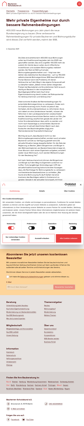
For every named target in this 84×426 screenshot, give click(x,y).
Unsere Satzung (12, 335)
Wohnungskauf (50, 309)
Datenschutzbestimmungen (31, 277)
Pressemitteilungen (40, 11)
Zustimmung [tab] (15, 191)
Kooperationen (49, 335)
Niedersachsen (53, 382)
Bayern (67, 389)
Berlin (13, 385)
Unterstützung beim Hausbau (17, 305)
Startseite (10, 11)
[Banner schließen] (80, 184)
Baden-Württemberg (55, 389)
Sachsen (30, 385)
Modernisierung (50, 312)
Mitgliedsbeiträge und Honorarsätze (19, 329)
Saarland (39, 389)
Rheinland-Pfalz (28, 389)
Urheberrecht (11, 362)
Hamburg (22, 382)
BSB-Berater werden (51, 339)
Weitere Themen (50, 315)
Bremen (15, 382)
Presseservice (23, 11)
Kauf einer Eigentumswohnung (17, 309)
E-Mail (8, 282)
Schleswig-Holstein (67, 382)
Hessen (65, 385)
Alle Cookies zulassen (68, 238)
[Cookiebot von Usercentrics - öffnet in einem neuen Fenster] (66, 184)
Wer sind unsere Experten (15, 319)
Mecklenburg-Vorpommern (37, 382)
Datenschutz (11, 355)
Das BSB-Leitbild (12, 332)
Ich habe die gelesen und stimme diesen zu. (39, 277)
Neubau (47, 305)
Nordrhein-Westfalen (14, 389)
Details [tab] (42, 191)
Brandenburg (21, 385)
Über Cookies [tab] (69, 191)
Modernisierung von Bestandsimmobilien (21, 312)
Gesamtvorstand (50, 329)
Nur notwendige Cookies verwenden (15, 238)
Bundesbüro (48, 332)
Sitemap (9, 365)
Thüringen (52, 385)
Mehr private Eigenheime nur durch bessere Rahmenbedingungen (33, 13)
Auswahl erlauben (42, 238)
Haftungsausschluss (13, 358)
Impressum (10, 352)
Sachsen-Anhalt (41, 385)
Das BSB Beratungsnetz (15, 315)
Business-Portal (50, 342)
